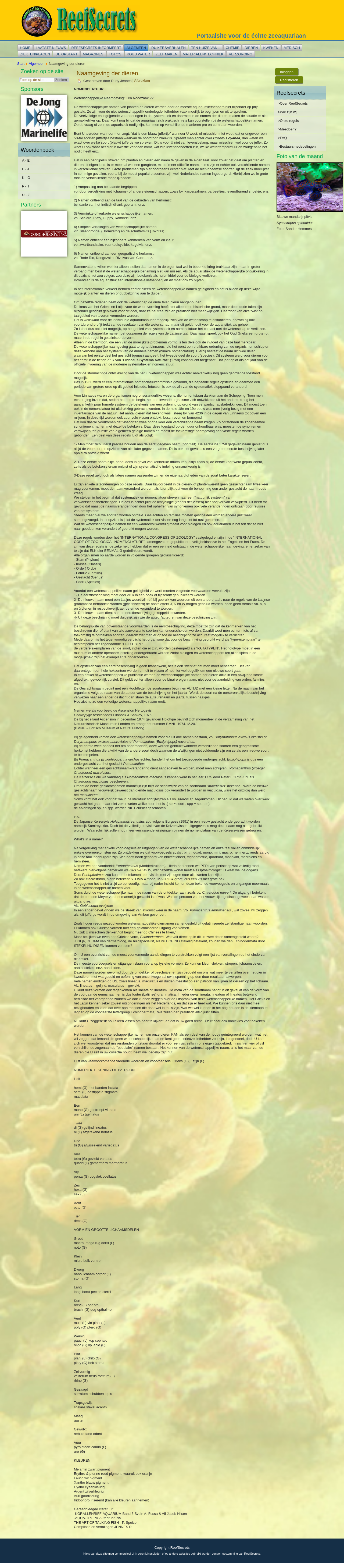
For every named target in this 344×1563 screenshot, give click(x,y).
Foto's (115, 54)
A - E (26, 160)
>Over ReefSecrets (293, 103)
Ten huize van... (205, 48)
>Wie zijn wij (287, 112)
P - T (26, 186)
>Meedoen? (287, 129)
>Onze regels (288, 121)
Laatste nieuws (51, 48)
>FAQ (282, 138)
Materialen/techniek (203, 54)
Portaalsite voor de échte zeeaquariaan (251, 35)
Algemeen (136, 48)
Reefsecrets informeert (96, 48)
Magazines (93, 54)
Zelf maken (166, 54)
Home (25, 48)
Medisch (292, 48)
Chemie (232, 48)
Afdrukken (142, 81)
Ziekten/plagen (35, 54)
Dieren (251, 48)
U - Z (26, 195)
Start (20, 64)
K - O (26, 178)
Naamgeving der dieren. (108, 73)
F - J (25, 169)
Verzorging (240, 54)
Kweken (270, 48)
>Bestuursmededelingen (297, 146)
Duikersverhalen (168, 48)
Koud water (138, 54)
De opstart (66, 54)
